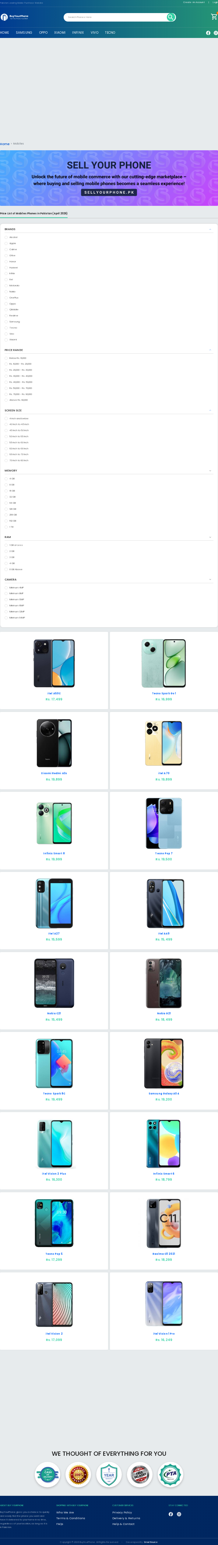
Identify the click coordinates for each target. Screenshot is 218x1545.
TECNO (110, 32)
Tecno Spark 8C (54, 1092)
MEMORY (11, 469)
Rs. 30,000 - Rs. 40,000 (20, 375)
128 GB (12, 508)
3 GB (11, 556)
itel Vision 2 (54, 1333)
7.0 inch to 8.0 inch (18, 459)
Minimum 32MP (17, 610)
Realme (13, 314)
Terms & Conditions (67, 1515)
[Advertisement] (109, 92)
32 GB (12, 496)
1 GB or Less (16, 544)
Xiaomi (13, 338)
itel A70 (164, 772)
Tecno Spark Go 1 (164, 692)
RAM (8, 536)
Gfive (12, 254)
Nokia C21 (54, 1012)
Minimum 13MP (16, 598)
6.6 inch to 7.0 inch (18, 453)
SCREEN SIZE (13, 409)
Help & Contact (121, 1520)
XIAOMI (59, 32)
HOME (4, 32)
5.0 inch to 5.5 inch (18, 435)
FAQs (59, 1520)
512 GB (12, 520)
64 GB (12, 502)
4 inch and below (18, 417)
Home (4, 143)
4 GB (12, 477)
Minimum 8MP (16, 592)
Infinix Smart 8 (54, 852)
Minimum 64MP (17, 616)
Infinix (12, 272)
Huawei (13, 266)
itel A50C (54, 692)
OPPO (43, 32)
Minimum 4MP (16, 586)
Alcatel (13, 236)
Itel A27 (54, 932)
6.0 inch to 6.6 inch (18, 447)
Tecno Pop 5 (54, 1253)
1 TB (11, 526)
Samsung (14, 320)
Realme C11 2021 (164, 1253)
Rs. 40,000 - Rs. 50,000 (20, 381)
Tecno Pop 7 (164, 852)
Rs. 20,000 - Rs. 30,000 (20, 369)
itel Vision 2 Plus (54, 1173)
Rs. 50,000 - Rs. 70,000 (20, 387)
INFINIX (78, 32)
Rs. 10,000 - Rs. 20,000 (20, 363)
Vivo (11, 333)
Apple (12, 242)
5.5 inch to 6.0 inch (18, 441)
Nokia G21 (164, 1012)
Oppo (12, 303)
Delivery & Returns (122, 1515)
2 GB (11, 550)
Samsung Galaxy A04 (164, 1092)
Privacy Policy (119, 1511)
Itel (11, 278)
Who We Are (63, 1511)
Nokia (12, 290)
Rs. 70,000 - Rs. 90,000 (20, 393)
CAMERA (10, 578)
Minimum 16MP (16, 604)
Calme (13, 248)
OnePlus (14, 296)
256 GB (13, 514)
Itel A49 (164, 932)
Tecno (13, 326)
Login (215, 2)
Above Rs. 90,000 (18, 399)
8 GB (11, 483)
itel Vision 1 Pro (164, 1333)
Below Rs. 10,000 (17, 357)
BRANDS (10, 228)
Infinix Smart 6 (163, 1173)
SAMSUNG (24, 32)
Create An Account (194, 2)
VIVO (94, 32)
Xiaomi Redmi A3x (54, 772)
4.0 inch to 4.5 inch (19, 423)
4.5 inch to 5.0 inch (19, 429)
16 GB (12, 490)
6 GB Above (16, 568)
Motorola (14, 284)
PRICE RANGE (14, 349)
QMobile (14, 308)
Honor (12, 260)
